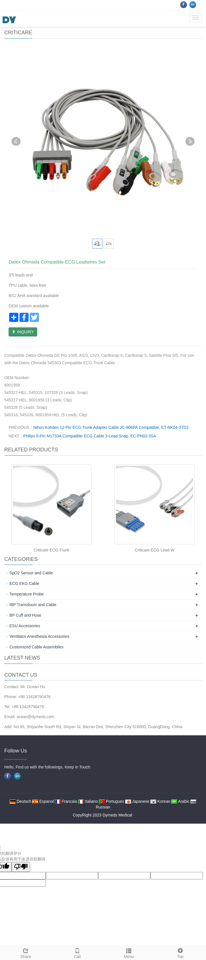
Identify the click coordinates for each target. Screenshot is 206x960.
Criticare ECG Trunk (51, 550)
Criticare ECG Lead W (154, 550)
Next (190, 141)
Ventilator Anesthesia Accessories (39, 636)
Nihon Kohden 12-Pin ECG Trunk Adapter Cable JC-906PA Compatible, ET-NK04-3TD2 (111, 427)
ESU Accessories (24, 626)
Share (26, 952)
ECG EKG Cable (24, 583)
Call (77, 952)
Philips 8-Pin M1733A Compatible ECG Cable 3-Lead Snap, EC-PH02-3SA (89, 436)
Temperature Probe (26, 594)
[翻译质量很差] (21, 867)
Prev (16, 141)
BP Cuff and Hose (25, 615)
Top (180, 952)
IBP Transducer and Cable (32, 604)
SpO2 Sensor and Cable (31, 573)
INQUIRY (23, 332)
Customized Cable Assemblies (36, 647)
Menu (128, 952)
